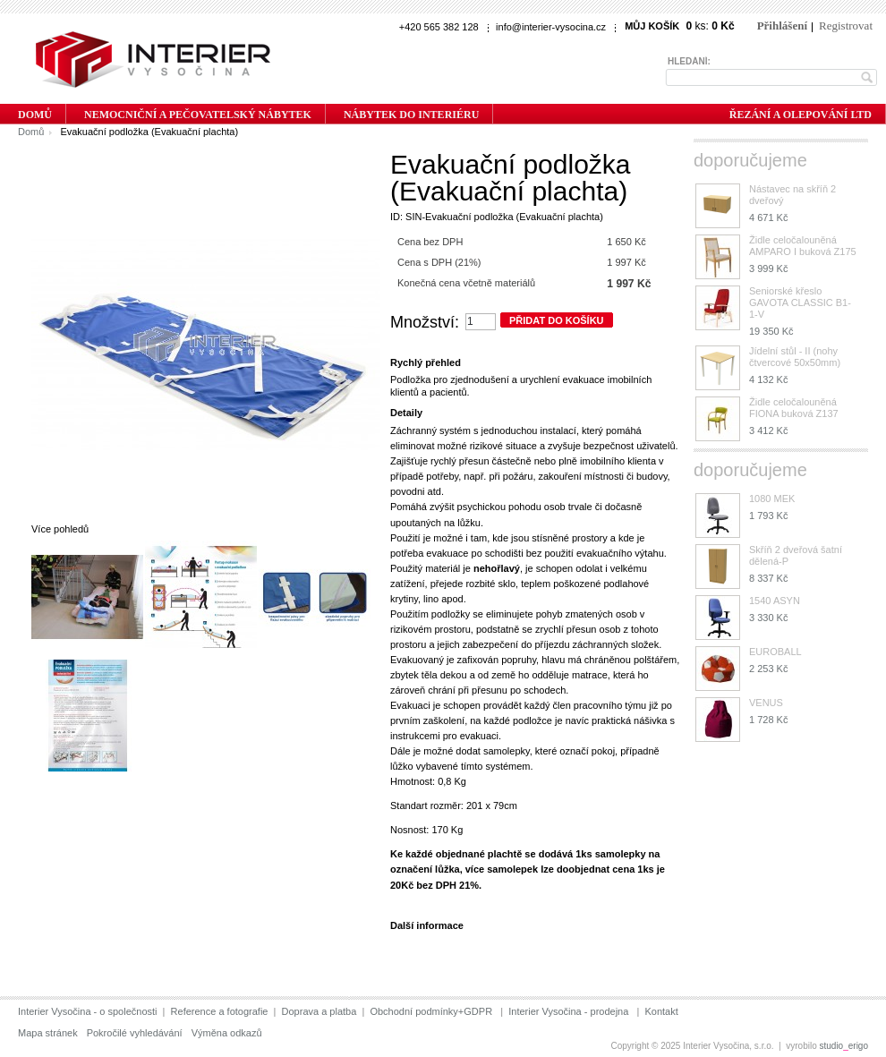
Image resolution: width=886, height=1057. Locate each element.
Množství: (424, 322)
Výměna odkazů (227, 1032)
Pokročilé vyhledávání (135, 1032)
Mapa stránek (48, 1032)
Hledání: (689, 61)
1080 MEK (772, 498)
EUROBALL (775, 651)
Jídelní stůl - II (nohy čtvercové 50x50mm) (794, 356)
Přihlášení (782, 25)
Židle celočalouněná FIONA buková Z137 (794, 407)
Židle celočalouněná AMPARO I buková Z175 (802, 245)
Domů (31, 131)
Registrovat (846, 25)
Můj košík (652, 26)
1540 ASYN (774, 600)
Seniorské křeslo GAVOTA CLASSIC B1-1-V (800, 303)
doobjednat (583, 869)
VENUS (766, 702)
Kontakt (660, 1011)
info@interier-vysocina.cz (551, 26)
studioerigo (844, 1046)
